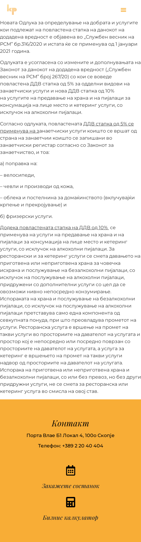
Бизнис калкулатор (70, 517)
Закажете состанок (70, 486)
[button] (123, 9)
